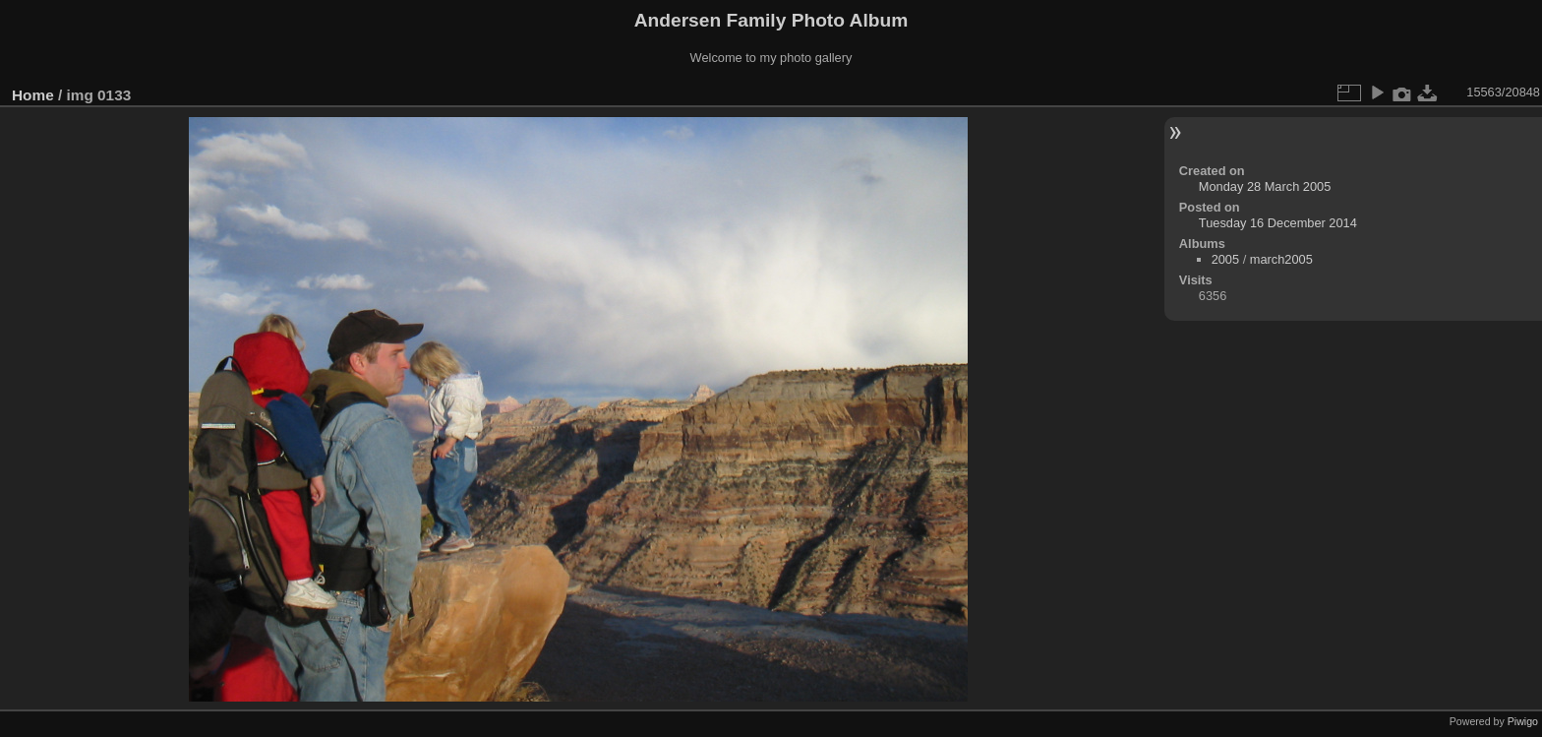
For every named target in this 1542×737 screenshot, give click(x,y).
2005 (1225, 259)
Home (33, 95)
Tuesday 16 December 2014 (1278, 222)
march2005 (1281, 259)
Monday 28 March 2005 (1265, 186)
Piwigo (1523, 721)
